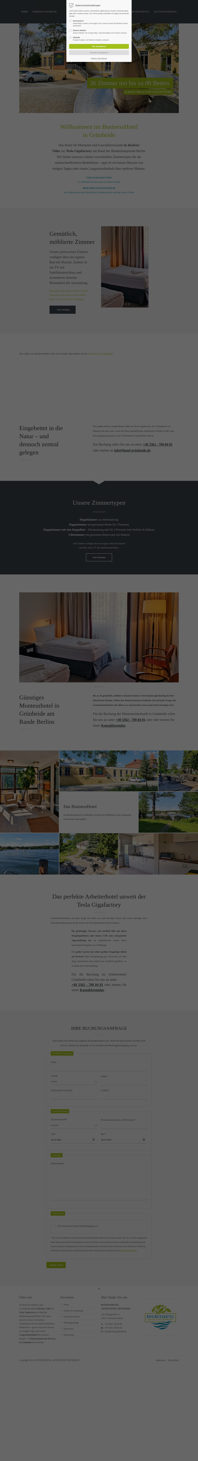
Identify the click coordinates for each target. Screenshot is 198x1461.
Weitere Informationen (99, 58)
